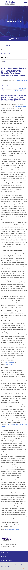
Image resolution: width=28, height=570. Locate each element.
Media (2, 61)
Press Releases (4, 53)
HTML (19, 88)
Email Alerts (6, 553)
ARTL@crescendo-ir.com (12, 529)
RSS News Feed (7, 560)
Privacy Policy (6, 566)
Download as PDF (22, 80)
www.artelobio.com (8, 362)
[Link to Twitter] (21, 568)
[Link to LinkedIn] (24, 568)
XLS (20, 90)
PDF (24, 88)
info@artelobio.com (17, 564)
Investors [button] (14, 39)
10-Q (3, 88)
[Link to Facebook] (26, 568)
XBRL (3, 90)
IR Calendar (4, 57)
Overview (3, 49)
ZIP (24, 90)
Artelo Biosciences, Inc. (8, 564)
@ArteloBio (9, 364)
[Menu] (25, 3)
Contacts (6, 556)
